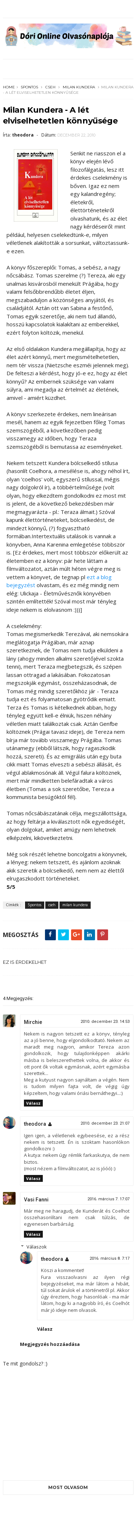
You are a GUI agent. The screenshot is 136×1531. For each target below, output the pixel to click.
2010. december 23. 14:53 (105, 1021)
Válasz (33, 1103)
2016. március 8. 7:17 (109, 1258)
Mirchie (33, 1022)
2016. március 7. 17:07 (108, 1199)
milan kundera (79, 87)
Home (9, 87)
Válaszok (36, 1246)
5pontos (29, 87)
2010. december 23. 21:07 (105, 1123)
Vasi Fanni (36, 1199)
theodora (35, 1124)
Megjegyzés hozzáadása (50, 1344)
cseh (50, 87)
